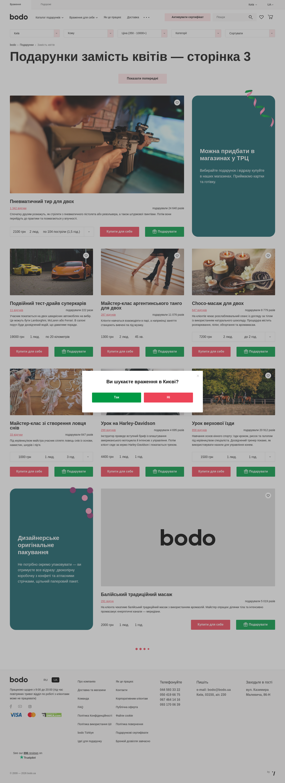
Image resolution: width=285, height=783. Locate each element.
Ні (168, 397)
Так (116, 397)
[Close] (198, 376)
